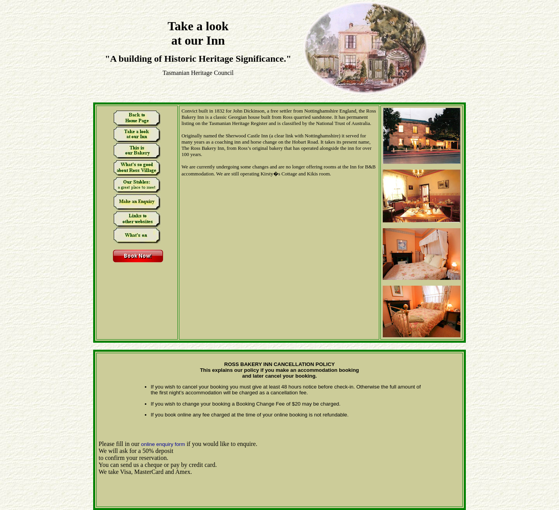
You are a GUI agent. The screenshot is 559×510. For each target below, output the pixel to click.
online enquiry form (163, 444)
